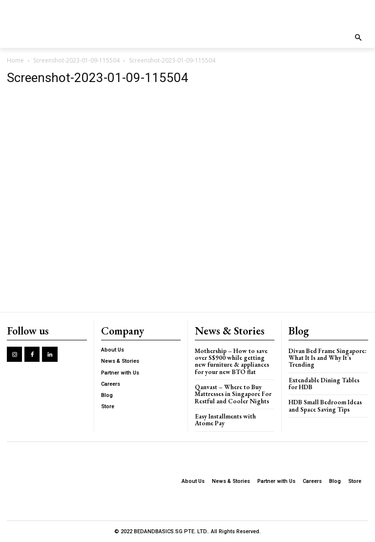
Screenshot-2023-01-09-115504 (76, 60)
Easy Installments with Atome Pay (225, 419)
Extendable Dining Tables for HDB (324, 383)
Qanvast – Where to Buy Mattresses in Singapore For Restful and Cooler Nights (233, 394)
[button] (359, 38)
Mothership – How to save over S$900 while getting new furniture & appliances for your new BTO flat (232, 361)
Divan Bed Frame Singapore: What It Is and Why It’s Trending (327, 358)
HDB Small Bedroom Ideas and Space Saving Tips (325, 405)
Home (15, 60)
